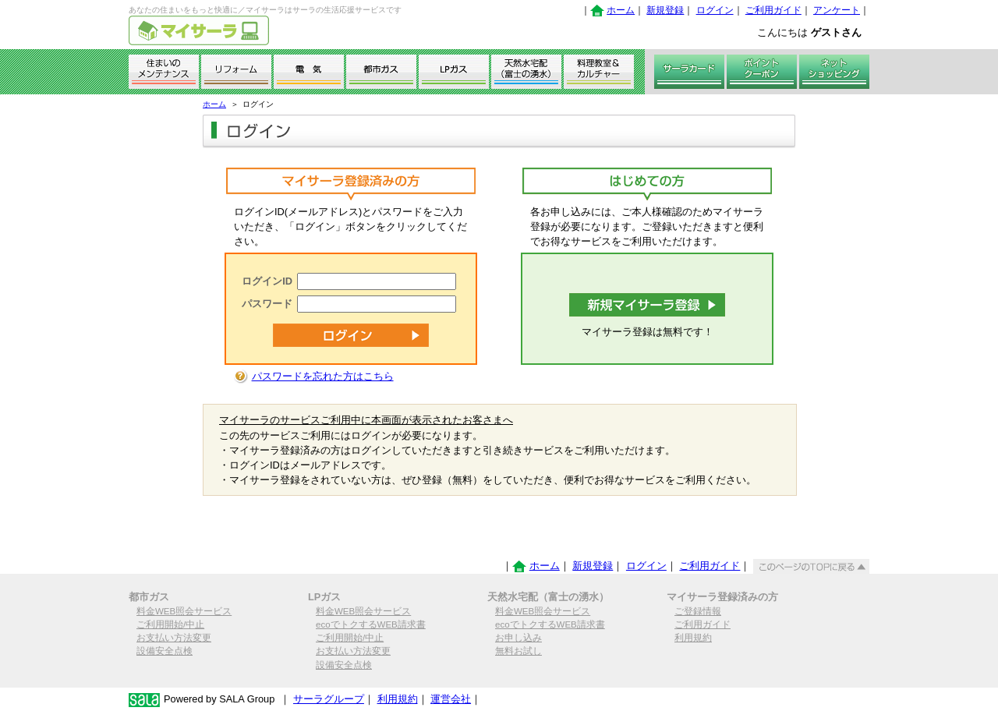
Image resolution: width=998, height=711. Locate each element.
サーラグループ (328, 699)
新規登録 (665, 10)
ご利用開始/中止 (170, 624)
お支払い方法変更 (173, 637)
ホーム (621, 10)
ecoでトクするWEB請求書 (371, 624)
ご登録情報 (697, 611)
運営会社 (450, 699)
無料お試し (518, 651)
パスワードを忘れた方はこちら (323, 376)
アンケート (836, 10)
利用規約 (693, 637)
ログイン (715, 10)
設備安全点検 (164, 651)
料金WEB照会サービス (184, 611)
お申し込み (518, 637)
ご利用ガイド (773, 10)
